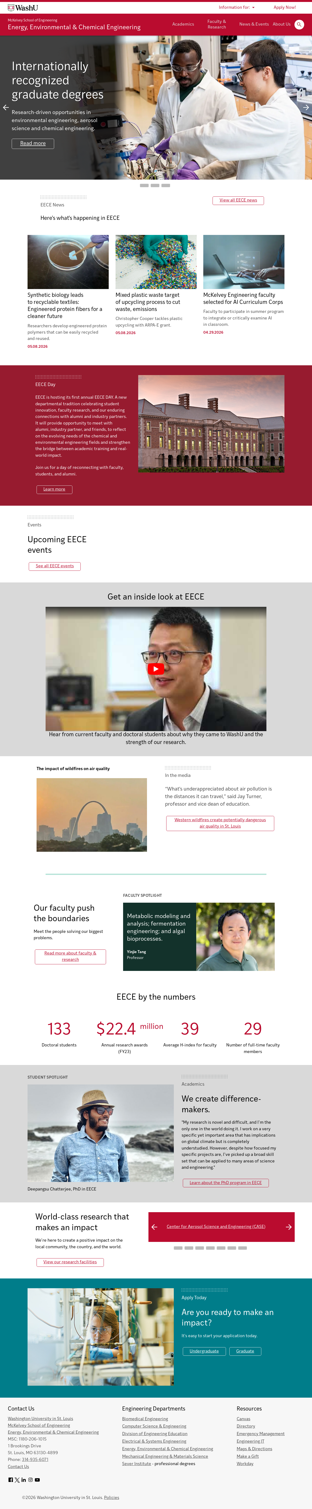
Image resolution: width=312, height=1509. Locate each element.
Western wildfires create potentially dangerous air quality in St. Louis (220, 823)
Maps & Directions (254, 1449)
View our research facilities (70, 1262)
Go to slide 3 (165, 185)
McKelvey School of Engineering (32, 20)
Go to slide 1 (144, 185)
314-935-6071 (35, 1460)
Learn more (54, 489)
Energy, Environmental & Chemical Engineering (74, 28)
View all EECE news (238, 200)
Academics (183, 24)
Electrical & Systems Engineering (154, 1442)
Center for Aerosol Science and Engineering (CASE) (216, 1227)
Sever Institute (136, 1464)
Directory (246, 1426)
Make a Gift (248, 1457)
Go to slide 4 (210, 1248)
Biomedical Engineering (145, 1419)
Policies (111, 1498)
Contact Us (18, 1467)
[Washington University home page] (23, 7)
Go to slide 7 (242, 1248)
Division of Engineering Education (154, 1434)
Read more (33, 144)
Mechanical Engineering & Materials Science (165, 1457)
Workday (245, 1464)
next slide (306, 108)
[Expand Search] (299, 24)
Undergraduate (204, 1351)
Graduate (245, 1351)
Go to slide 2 (155, 185)
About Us (282, 24)
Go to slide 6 (231, 1248)
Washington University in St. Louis (40, 1419)
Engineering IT (250, 1442)
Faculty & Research (216, 24)
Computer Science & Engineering (154, 1426)
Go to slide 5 (221, 1248)
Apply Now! (285, 8)
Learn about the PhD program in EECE (226, 1183)
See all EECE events (55, 566)
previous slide (6, 108)
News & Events (254, 24)
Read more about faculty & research (70, 956)
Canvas (243, 1419)
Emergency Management (261, 1434)
